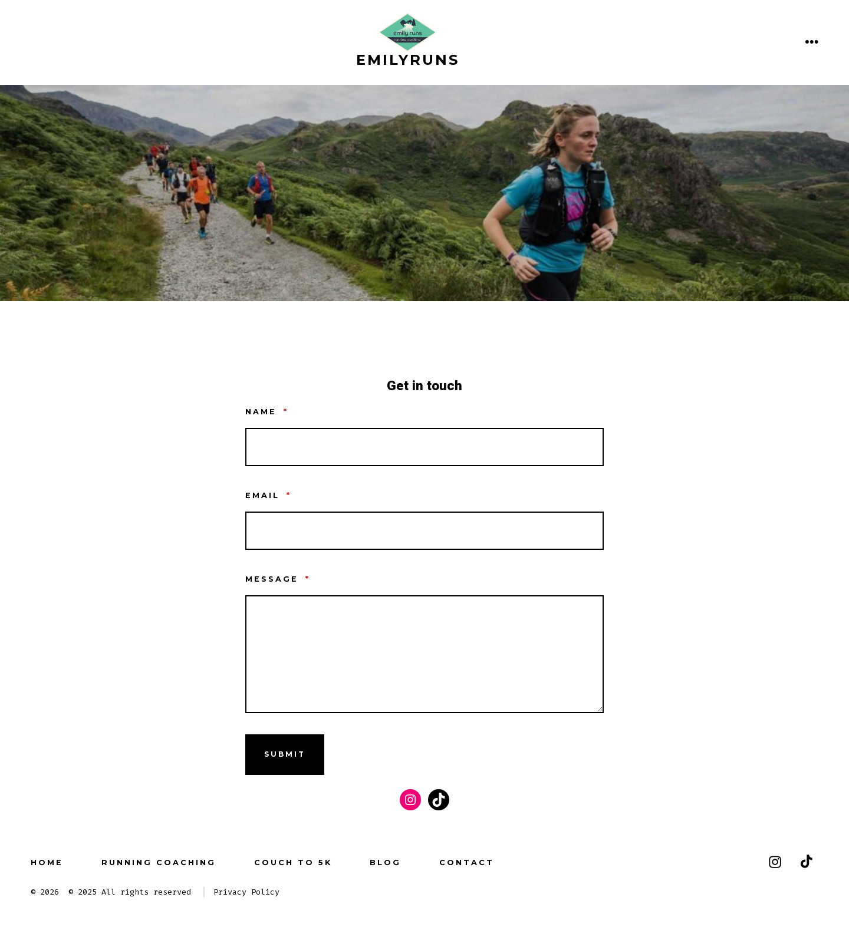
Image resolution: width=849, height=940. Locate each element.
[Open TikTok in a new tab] (805, 862)
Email (268, 495)
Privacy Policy (246, 892)
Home (47, 862)
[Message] (424, 654)
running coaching (158, 862)
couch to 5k (293, 862)
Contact (466, 862)
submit (284, 754)
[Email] (424, 531)
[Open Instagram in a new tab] (775, 862)
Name (266, 411)
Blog (385, 862)
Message (277, 579)
